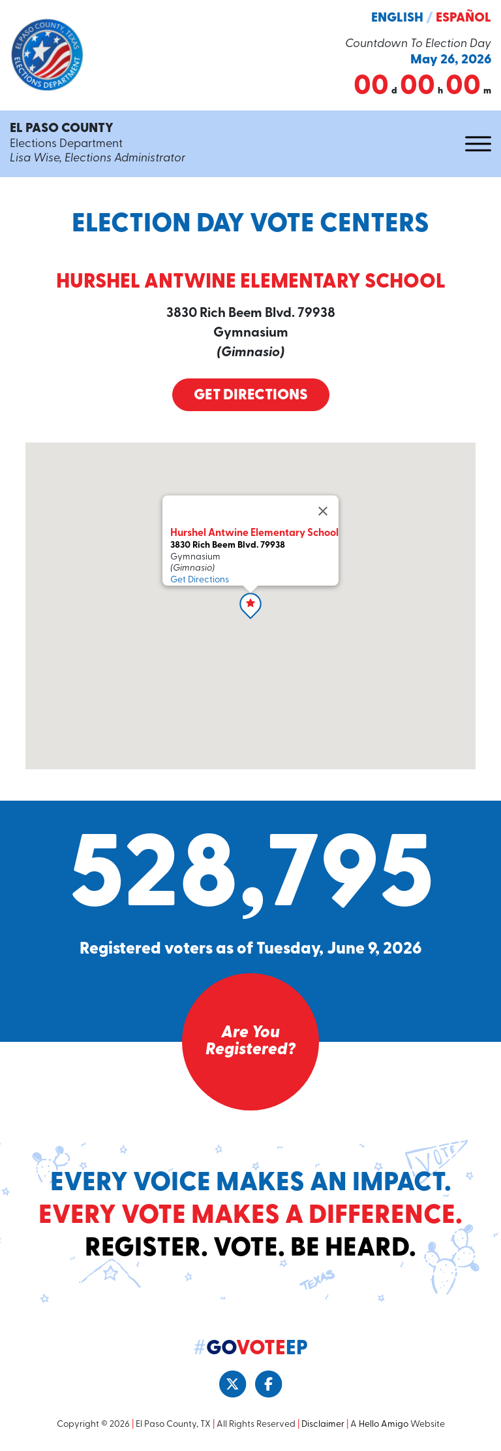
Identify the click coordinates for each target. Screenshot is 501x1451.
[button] (250, 606)
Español (463, 18)
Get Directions (251, 395)
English (397, 18)
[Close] (323, 511)
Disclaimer (322, 1424)
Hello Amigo (383, 1424)
